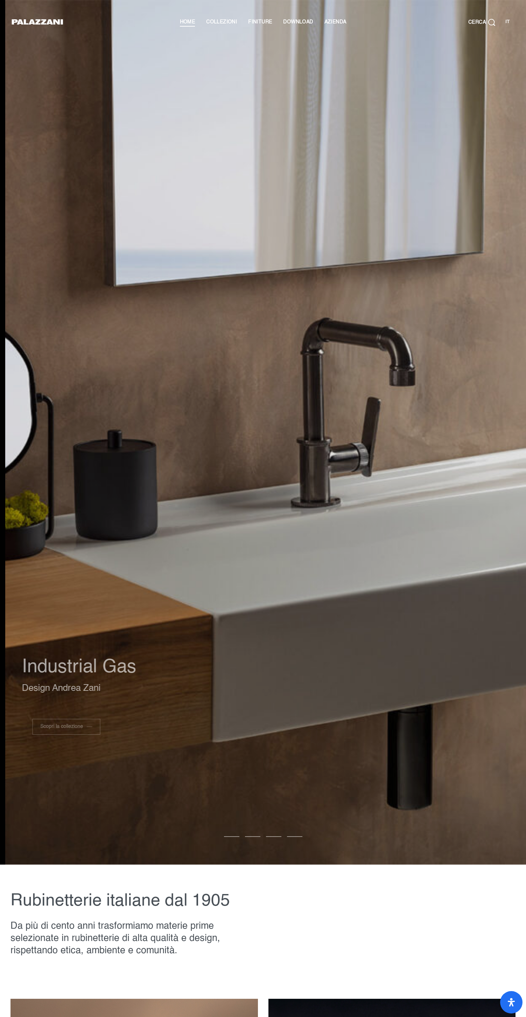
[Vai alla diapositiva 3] (294, 836)
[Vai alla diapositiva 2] (273, 836)
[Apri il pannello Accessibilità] (511, 1002)
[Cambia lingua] (507, 22)
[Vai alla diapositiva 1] (252, 836)
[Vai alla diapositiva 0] (231, 836)
